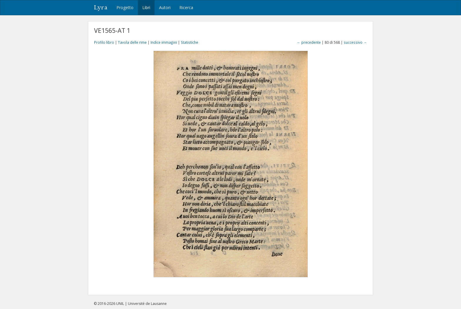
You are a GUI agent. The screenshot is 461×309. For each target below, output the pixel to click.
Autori (165, 7)
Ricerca (186, 7)
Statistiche (189, 42)
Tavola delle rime (132, 42)
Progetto (124, 7)
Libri (146, 7)
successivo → (355, 42)
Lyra (101, 7)
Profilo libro (104, 42)
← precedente (309, 42)
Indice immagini (164, 42)
